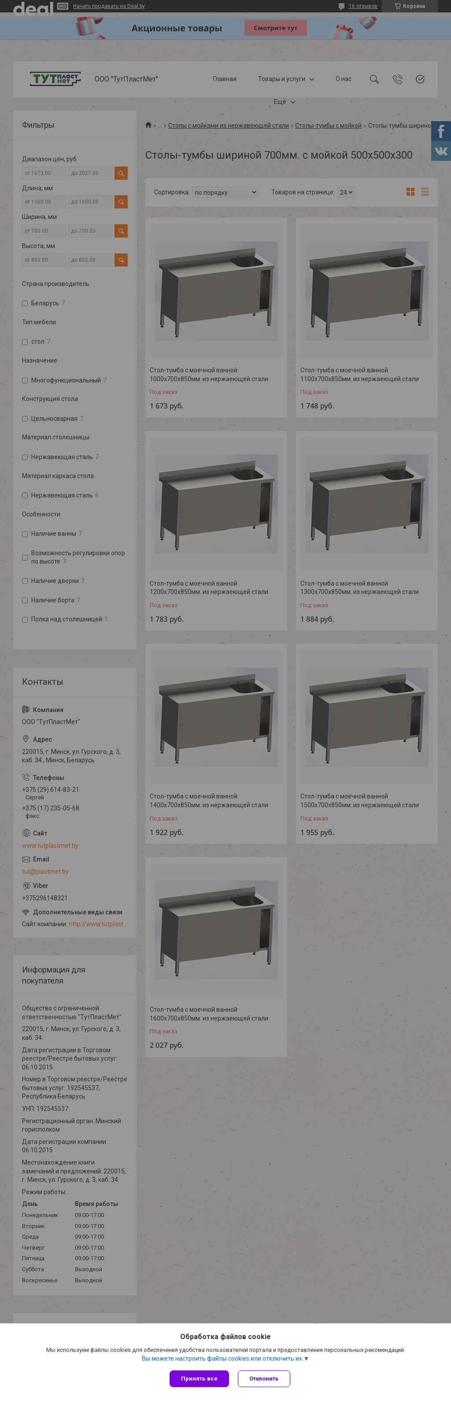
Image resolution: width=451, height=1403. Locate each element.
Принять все (199, 1378)
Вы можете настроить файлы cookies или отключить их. (222, 1358)
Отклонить (264, 1378)
